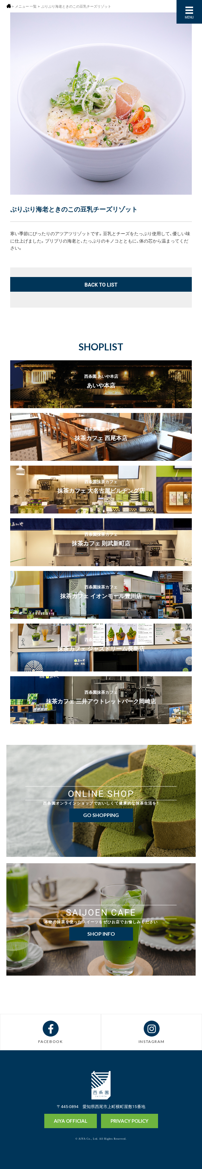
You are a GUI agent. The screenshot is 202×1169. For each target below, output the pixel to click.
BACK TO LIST (100, 284)
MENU (189, 17)
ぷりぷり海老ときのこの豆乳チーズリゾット (76, 6)
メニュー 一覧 (26, 6)
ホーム (8, 6)
